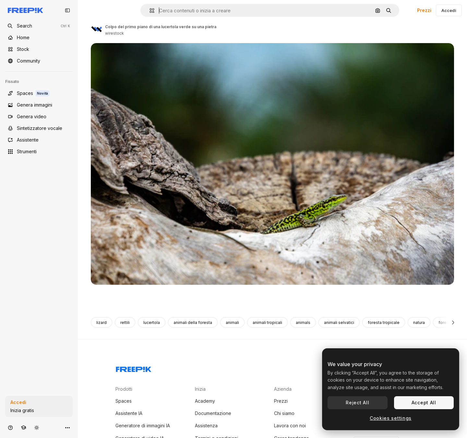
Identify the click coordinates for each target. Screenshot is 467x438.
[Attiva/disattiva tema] (36, 427)
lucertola (151, 322)
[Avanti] (453, 322)
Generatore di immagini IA (142, 425)
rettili (125, 322)
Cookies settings (391, 418)
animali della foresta (193, 322)
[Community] (39, 61)
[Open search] (39, 26)
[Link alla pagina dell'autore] (96, 29)
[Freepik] (25, 10)
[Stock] (39, 49)
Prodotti (123, 389)
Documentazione (213, 413)
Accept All (424, 402)
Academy (205, 401)
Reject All (357, 402)
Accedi (448, 10)
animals (303, 322)
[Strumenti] (39, 151)
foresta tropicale (384, 322)
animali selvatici (339, 322)
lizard (101, 322)
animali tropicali (267, 322)
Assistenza (206, 425)
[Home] (39, 37)
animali (232, 322)
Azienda (283, 389)
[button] (149, 10)
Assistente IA (128, 413)
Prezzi (424, 10)
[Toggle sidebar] (67, 10)
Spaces (123, 401)
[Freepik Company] (133, 368)
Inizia (200, 389)
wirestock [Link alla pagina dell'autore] (114, 33)
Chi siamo (284, 413)
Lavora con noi (290, 425)
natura (419, 322)
